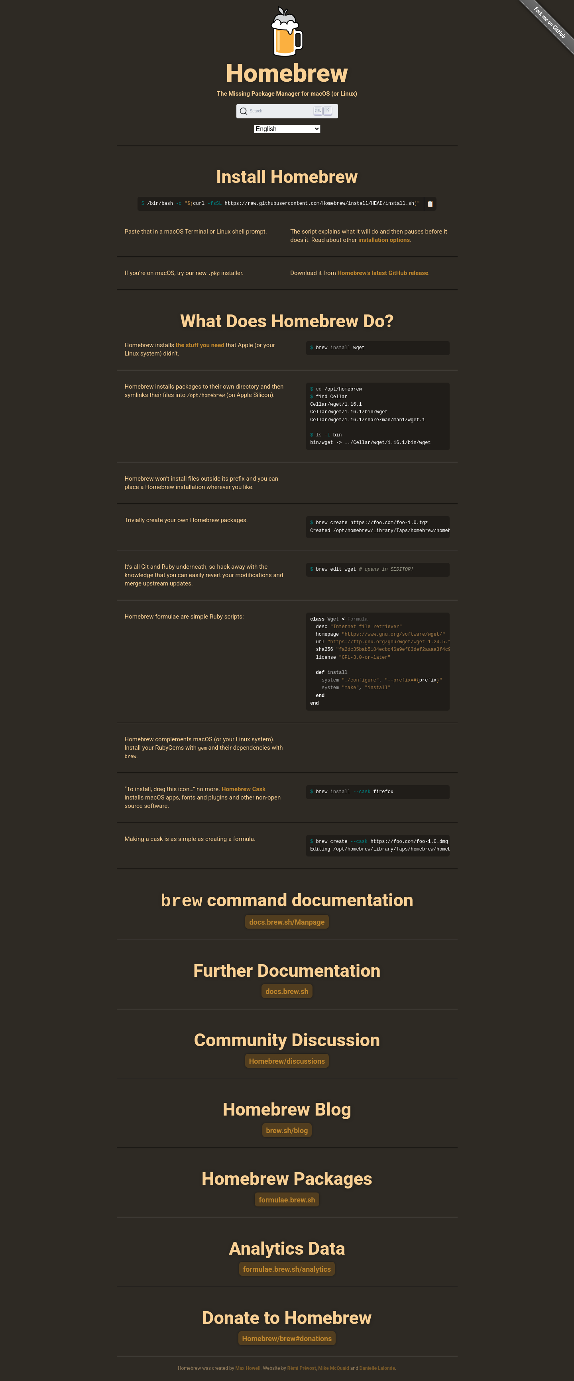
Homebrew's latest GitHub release (383, 273)
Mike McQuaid (333, 1367)
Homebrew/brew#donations (287, 1338)
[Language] (287, 129)
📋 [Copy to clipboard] (430, 203)
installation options (384, 240)
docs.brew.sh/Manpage (286, 921)
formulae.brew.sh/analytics (287, 1268)
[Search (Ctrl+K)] (287, 111)
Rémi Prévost (301, 1367)
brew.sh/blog (287, 1130)
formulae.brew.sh (287, 1199)
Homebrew (287, 73)
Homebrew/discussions (287, 1060)
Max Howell (247, 1367)
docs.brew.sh (286, 990)
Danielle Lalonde (377, 1367)
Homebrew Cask (243, 789)
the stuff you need (200, 345)
